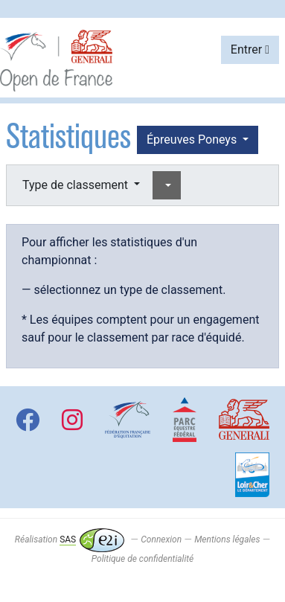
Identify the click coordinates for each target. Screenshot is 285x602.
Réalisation (69, 539)
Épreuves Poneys (193, 139)
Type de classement (76, 185)
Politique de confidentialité (142, 559)
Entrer (250, 49)
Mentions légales (227, 539)
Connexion (161, 539)
